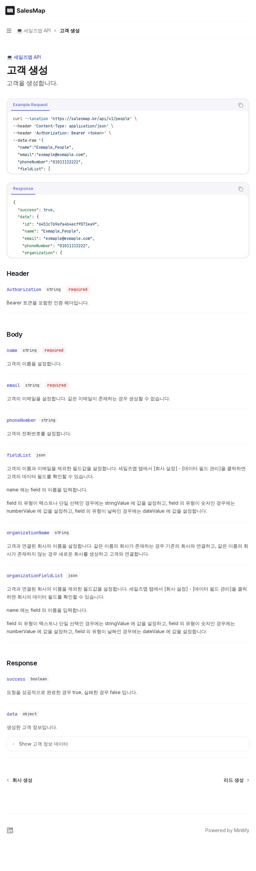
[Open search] (234, 10)
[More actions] (247, 10)
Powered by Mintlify (227, 830)
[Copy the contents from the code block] (240, 105)
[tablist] (121, 105)
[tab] (30, 105)
